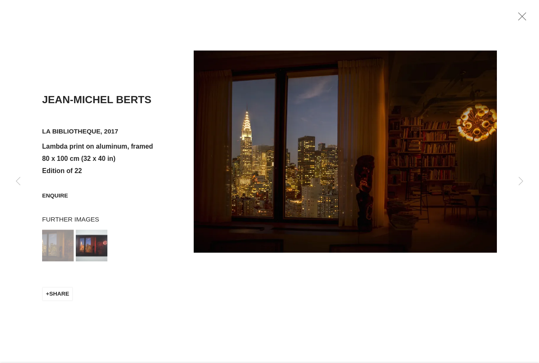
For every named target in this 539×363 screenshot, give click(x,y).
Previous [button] (18, 181)
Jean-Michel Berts (96, 105)
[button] (58, 251)
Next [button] (521, 181)
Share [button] (59, 299)
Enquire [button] (55, 201)
